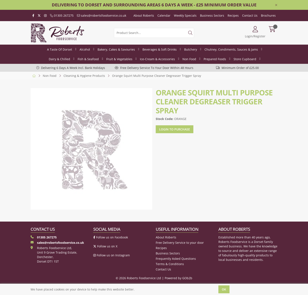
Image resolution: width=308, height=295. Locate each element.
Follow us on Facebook (110, 237)
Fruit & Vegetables (119, 59)
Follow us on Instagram (111, 255)
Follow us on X (105, 246)
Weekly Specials (185, 15)
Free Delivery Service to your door (180, 243)
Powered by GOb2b (178, 278)
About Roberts (143, 15)
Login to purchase (174, 129)
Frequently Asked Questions (176, 259)
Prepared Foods (215, 59)
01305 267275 (62, 15)
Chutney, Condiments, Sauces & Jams (231, 49)
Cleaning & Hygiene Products (84, 76)
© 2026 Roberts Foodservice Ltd (138, 278)
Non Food (189, 59)
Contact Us (250, 15)
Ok (224, 289)
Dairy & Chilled (59, 59)
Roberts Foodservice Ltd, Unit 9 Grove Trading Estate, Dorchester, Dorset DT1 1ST (54, 254)
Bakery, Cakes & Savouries (116, 49)
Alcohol (85, 49)
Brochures (268, 15)
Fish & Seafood (88, 59)
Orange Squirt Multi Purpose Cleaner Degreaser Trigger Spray (156, 76)
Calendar (163, 15)
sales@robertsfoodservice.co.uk (101, 15)
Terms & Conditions (170, 264)
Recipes (233, 15)
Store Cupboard (245, 59)
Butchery (190, 49)
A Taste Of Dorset (59, 49)
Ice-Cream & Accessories (157, 59)
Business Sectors (212, 15)
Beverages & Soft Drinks (159, 49)
